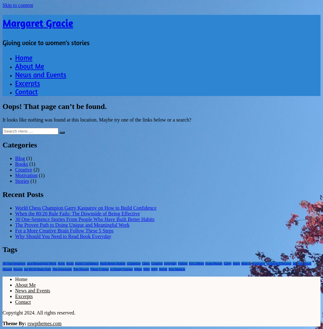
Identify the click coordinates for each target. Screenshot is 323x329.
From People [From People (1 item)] (214, 263)
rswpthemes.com (44, 323)
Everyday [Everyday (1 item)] (170, 263)
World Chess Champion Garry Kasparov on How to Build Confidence (85, 208)
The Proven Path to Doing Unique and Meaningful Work (72, 225)
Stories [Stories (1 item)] (18, 269)
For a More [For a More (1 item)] (196, 263)
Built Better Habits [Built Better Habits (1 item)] (113, 263)
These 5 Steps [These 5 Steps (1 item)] (99, 269)
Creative (23, 169)
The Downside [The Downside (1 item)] (62, 269)
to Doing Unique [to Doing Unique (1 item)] (121, 269)
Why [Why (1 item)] (154, 269)
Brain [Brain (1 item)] (70, 263)
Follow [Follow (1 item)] (182, 263)
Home (23, 57)
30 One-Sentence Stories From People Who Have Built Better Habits (85, 219)
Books (21, 164)
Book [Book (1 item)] (61, 263)
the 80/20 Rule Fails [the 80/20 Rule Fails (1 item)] (37, 269)
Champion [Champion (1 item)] (134, 263)
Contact (26, 91)
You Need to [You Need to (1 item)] (176, 269)
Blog (20, 158)
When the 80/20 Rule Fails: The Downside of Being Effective (77, 213)
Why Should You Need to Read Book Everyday (63, 236)
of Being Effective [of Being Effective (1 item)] (279, 263)
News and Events (40, 74)
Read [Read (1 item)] (307, 263)
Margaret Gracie (38, 23)
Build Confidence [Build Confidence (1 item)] (87, 263)
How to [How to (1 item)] (246, 263)
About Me (29, 66)
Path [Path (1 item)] (300, 263)
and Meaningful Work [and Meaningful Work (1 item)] (41, 263)
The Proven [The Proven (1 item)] (81, 269)
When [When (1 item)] (138, 269)
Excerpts (27, 83)
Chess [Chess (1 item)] (146, 263)
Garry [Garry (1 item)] (228, 263)
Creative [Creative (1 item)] (156, 263)
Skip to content (18, 5)
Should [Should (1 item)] (7, 269)
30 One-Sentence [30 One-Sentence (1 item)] (14, 263)
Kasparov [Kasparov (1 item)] (258, 263)
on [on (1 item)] (294, 263)
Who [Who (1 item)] (146, 269)
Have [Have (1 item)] (236, 263)
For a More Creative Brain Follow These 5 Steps (64, 230)
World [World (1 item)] (163, 269)
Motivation (26, 175)
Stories (22, 181)
